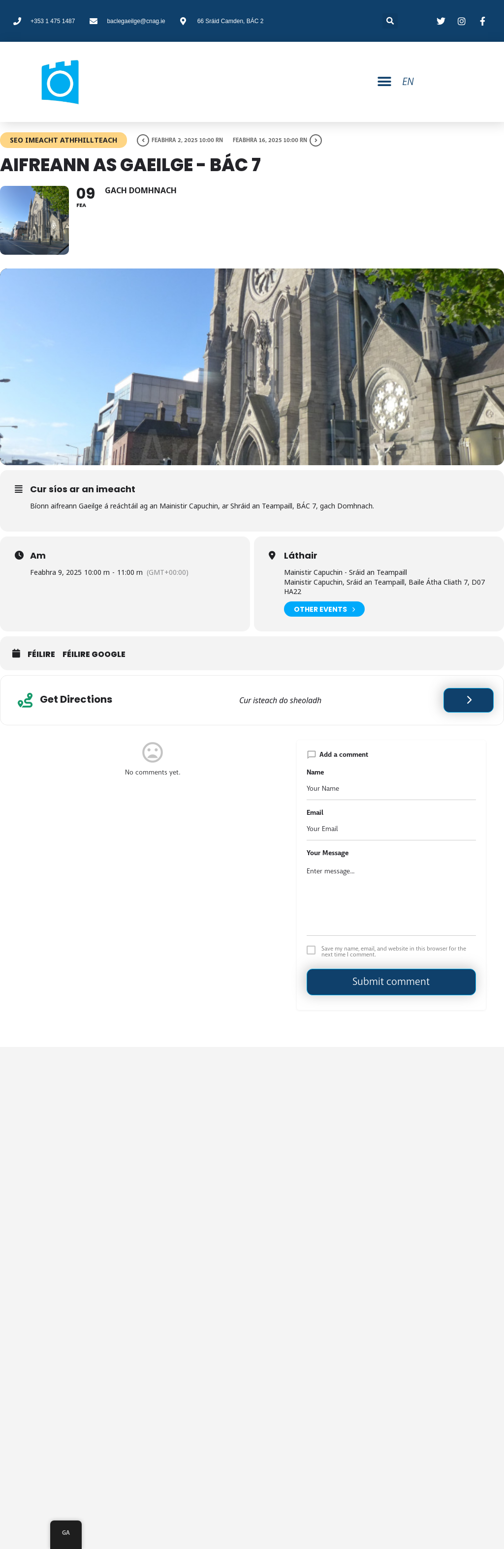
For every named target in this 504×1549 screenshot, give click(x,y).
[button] (384, 82)
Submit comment (391, 981)
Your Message (327, 853)
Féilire (41, 654)
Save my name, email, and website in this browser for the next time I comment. (393, 951)
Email (315, 812)
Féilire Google (94, 654)
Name (315, 772)
